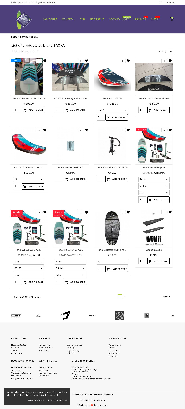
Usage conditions (75, 345)
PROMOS (141, 18)
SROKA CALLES (154, 291)
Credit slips (114, 350)
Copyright (71, 347)
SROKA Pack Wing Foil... (154, 223)
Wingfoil (68, 19)
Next (167, 296)
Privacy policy (36, 400)
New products (45, 347)
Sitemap (15, 347)
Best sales (43, 350)
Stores (14, 350)
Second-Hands (120, 18)
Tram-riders (16, 370)
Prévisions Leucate (48, 373)
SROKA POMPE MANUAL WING (112, 208)
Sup (82, 19)
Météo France (45, 367)
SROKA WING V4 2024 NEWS (28, 214)
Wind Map (44, 370)
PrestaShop (100, 400)
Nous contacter (18, 345)
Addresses (113, 353)
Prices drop (44, 345)
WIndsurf (50, 19)
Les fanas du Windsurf (21, 367)
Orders (112, 347)
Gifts (155, 18)
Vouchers (113, 356)
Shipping (71, 353)
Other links (44, 376)
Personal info (115, 345)
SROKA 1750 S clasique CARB (154, 98)
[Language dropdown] (41, 2)
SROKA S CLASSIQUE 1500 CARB (70, 98)
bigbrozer (102, 405)
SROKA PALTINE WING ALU (70, 208)
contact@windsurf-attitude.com (95, 379)
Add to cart (33, 110)
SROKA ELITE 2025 (112, 98)
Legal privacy (73, 350)
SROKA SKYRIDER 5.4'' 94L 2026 (29, 98)
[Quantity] (17, 110)
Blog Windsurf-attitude (22, 378)
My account (16, 353)
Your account (117, 338)
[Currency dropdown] (51, 2)
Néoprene (97, 19)
